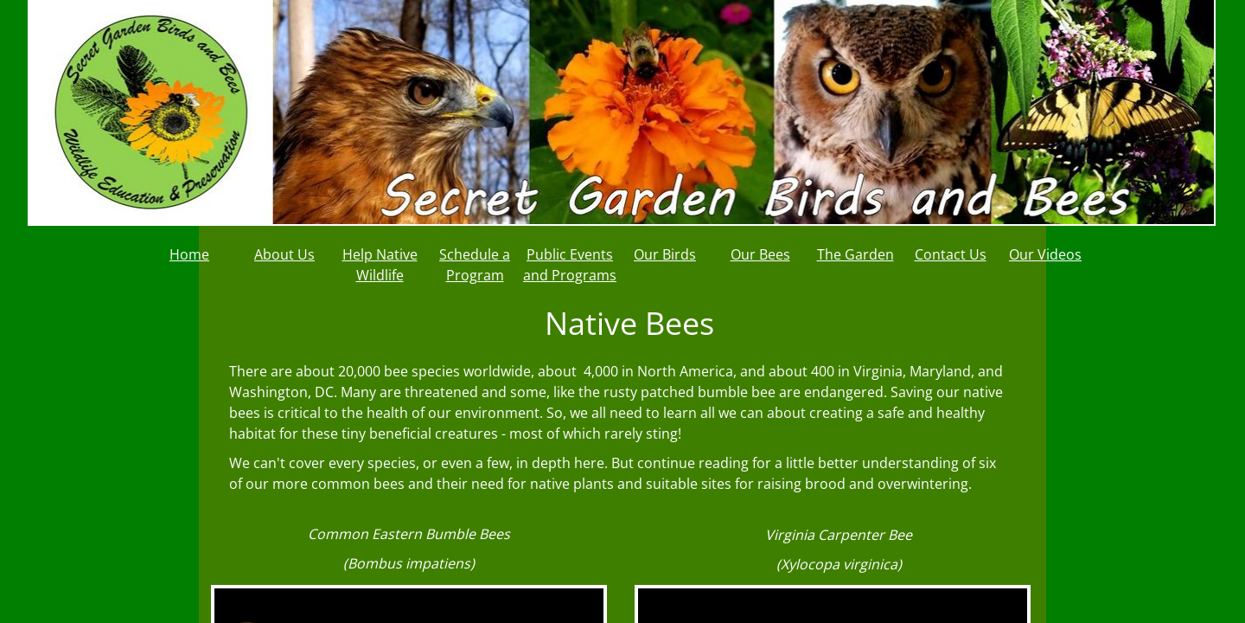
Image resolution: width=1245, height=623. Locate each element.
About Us (284, 254)
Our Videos (1045, 254)
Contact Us (950, 254)
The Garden (855, 254)
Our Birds (665, 254)
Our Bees (760, 254)
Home (189, 254)
